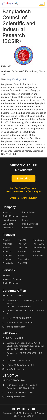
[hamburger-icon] (41, 4)
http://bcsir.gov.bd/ (16, 79)
